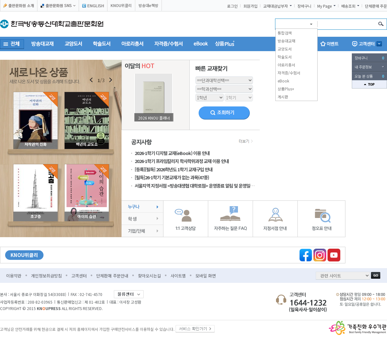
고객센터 (79, 276)
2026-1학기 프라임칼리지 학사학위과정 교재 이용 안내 (182, 161)
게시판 (283, 96)
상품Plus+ (286, 88)
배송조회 (348, 6)
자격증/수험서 (289, 72)
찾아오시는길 (149, 276)
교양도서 (285, 48)
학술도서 (285, 56)
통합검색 (285, 32)
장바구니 (304, 6)
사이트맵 (178, 276)
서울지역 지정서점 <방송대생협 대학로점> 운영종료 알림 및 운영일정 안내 (199, 185)
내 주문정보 (363, 66)
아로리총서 (286, 64)
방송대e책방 (148, 5)
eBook (283, 80)
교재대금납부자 (275, 6)
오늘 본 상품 (369, 76)
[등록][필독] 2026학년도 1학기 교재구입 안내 (173, 169)
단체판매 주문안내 (112, 276)
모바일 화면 (205, 276)
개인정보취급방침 (46, 276)
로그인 (232, 6)
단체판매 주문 (376, 6)
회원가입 (250, 6)
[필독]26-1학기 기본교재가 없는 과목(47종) (172, 177)
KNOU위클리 (121, 5)
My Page (324, 6)
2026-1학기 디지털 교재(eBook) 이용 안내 (172, 153)
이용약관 (13, 276)
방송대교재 (286, 40)
